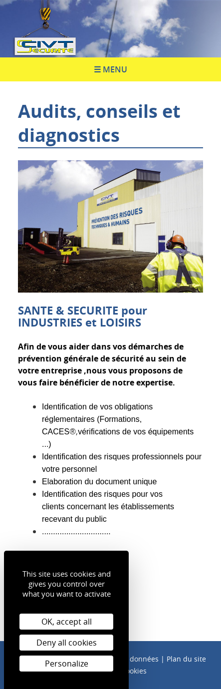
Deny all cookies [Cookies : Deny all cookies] (66, 642)
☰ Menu (110, 69)
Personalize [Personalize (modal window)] (66, 663)
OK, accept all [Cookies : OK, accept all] (66, 621)
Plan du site (186, 659)
